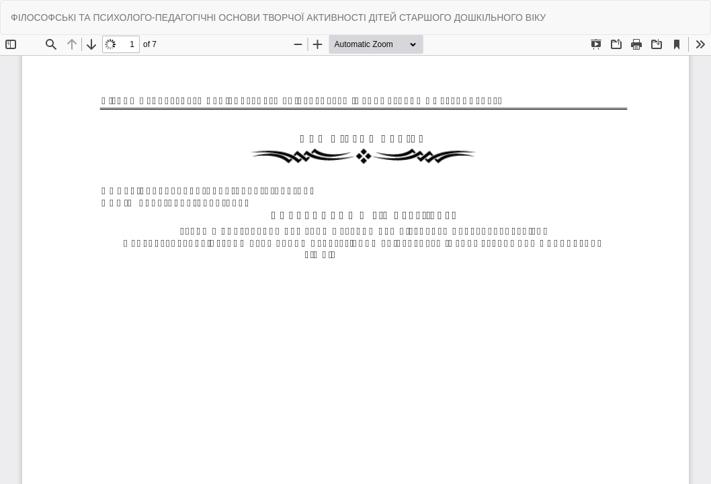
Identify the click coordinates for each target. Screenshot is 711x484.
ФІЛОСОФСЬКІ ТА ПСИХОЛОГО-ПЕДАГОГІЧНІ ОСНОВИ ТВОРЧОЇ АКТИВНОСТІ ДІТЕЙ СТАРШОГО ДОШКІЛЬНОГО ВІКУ (278, 17)
